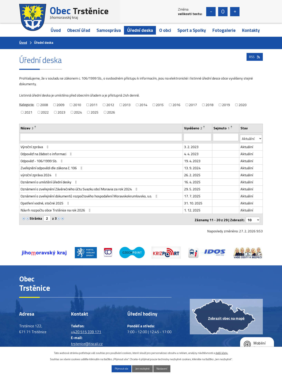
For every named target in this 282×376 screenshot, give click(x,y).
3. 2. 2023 (191, 145)
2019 (226, 104)
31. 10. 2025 (193, 201)
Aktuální (247, 145)
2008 (44, 104)
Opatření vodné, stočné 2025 (45, 201)
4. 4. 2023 (191, 152)
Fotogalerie (224, 30)
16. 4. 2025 (192, 180)
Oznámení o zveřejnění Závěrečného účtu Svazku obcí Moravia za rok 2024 (80, 187)
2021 (28, 112)
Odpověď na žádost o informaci (47, 152)
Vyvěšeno (193, 128)
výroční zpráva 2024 (39, 173)
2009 (60, 104)
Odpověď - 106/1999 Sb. (42, 159)
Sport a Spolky (191, 30)
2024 (78, 112)
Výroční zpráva (35, 145)
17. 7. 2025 (192, 194)
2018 (209, 104)
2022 (45, 112)
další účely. (221, 352)
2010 (77, 104)
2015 (160, 104)
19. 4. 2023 (192, 159)
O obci (165, 30)
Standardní (223, 11)
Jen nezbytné (142, 368)
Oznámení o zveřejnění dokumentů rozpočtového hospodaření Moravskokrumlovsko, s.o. (90, 194)
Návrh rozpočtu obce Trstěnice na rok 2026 (56, 208)
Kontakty (251, 30)
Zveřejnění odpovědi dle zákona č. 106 (52, 166)
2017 (193, 104)
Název (27, 128)
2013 (127, 104)
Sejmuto (222, 128)
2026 (111, 112)
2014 (143, 104)
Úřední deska (140, 30)
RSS (254, 61)
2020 (243, 104)
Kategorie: (26, 104)
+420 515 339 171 (86, 329)
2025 (95, 112)
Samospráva (109, 30)
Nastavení (166, 368)
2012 (110, 104)
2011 (94, 104)
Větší (235, 11)
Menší (211, 11)
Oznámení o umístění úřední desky (49, 180)
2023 (61, 112)
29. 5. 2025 (192, 187)
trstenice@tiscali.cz (87, 341)
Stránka (36, 216)
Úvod (56, 30)
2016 (176, 104)
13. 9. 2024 (192, 166)
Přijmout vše (117, 368)
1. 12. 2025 (192, 208)
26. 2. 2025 (192, 173)
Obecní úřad (78, 30)
